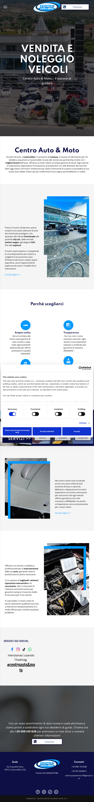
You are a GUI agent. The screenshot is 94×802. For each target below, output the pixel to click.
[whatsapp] (30, 650)
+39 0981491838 (25, 731)
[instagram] (18, 650)
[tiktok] (24, 650)
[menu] (5, 7)
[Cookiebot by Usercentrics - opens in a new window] (80, 368)
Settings (83, 423)
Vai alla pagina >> (13, 274)
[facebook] (12, 650)
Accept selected (47, 431)
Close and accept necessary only (17, 431)
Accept (77, 431)
